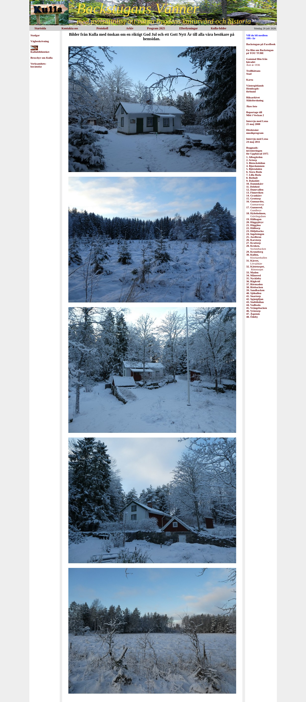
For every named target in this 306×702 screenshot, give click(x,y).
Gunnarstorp (255, 203)
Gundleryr (254, 209)
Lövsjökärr (254, 262)
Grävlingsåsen (256, 215)
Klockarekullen (256, 256)
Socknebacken (256, 247)
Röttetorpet (255, 268)
